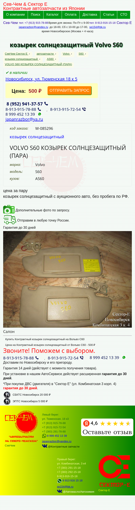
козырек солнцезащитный (21, 59)
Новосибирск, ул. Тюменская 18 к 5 (41, 79)
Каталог (52, 14)
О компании (15, 14)
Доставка (90, 14)
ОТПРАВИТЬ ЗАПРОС (69, 90)
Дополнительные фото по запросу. (36, 210)
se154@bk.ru (97, 27)
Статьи (108, 14)
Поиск (35, 14)
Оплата (70, 14)
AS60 (50, 59)
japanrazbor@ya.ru (24, 119)
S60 (81, 53)
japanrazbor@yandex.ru (33, 27)
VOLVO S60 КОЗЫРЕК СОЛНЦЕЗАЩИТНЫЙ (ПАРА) (38, 64)
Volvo (66, 53)
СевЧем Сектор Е (16, 53)
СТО (123, 14)
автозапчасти (45, 53)
